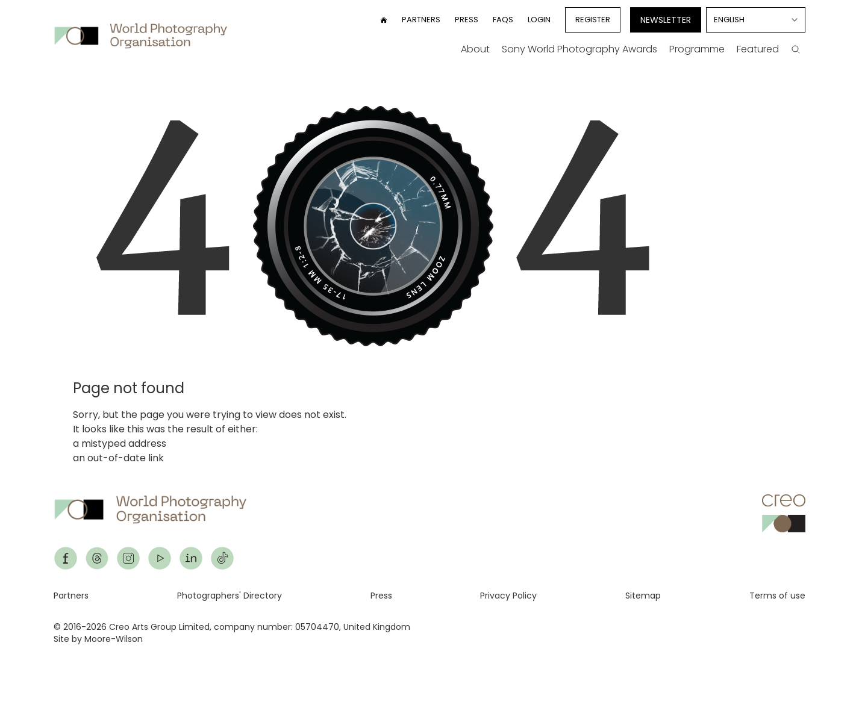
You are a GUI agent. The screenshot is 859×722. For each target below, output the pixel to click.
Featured (758, 49)
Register (592, 19)
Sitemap (643, 596)
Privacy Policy (508, 596)
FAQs (503, 19)
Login (539, 19)
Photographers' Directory (229, 596)
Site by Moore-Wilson (98, 639)
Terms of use (777, 596)
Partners (421, 19)
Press (466, 19)
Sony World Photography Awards (579, 49)
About (475, 49)
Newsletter (665, 20)
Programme (697, 49)
